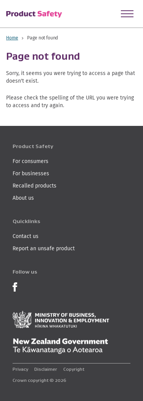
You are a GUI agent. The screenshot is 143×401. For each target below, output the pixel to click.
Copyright (73, 369)
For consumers (30, 161)
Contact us (26, 236)
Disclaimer (45, 369)
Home (12, 37)
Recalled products (34, 185)
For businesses (31, 173)
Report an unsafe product (44, 248)
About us (23, 198)
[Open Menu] (127, 13)
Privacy (20, 369)
